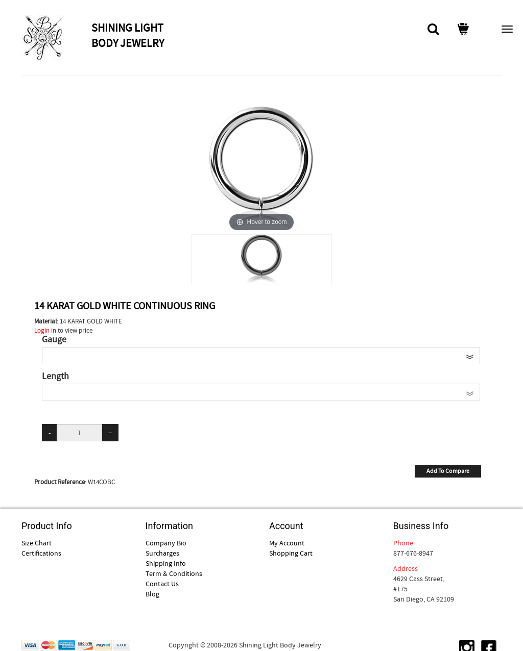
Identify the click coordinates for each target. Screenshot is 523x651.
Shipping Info (166, 563)
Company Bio (166, 542)
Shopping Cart (291, 553)
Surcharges (162, 553)
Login (42, 330)
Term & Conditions (174, 573)
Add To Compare (447, 471)
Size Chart (36, 542)
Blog (152, 593)
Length (55, 376)
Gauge (54, 339)
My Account (286, 542)
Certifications (41, 553)
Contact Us (162, 583)
